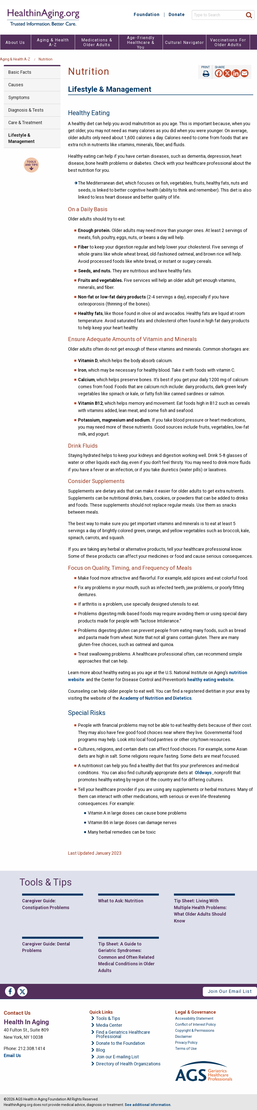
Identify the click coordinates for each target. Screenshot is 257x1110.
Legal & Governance (195, 1012)
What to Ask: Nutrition (120, 900)
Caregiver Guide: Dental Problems (46, 947)
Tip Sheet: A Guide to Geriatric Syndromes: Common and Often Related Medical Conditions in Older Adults (126, 957)
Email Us (12, 1055)
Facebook (10, 991)
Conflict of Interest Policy (195, 1024)
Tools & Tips (108, 1018)
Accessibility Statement (194, 1018)
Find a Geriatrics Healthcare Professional (123, 1034)
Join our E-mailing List (117, 1057)
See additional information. (148, 1105)
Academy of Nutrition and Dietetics (155, 698)
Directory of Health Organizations (128, 1064)
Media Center (109, 1025)
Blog (100, 1050)
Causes (15, 84)
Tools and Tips (31, 164)
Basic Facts (19, 72)
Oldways (203, 772)
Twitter (22, 991)
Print (205, 72)
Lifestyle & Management (21, 138)
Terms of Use (186, 1048)
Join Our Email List (230, 991)
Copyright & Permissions (194, 1030)
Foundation (147, 15)
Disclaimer (183, 1036)
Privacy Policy (186, 1042)
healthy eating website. (210, 679)
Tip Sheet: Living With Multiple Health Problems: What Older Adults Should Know (200, 910)
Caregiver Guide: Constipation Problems (45, 904)
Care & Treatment (25, 122)
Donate (177, 15)
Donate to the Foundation (120, 1043)
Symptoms (19, 97)
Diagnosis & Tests (26, 110)
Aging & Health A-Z (15, 59)
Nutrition (45, 59)
